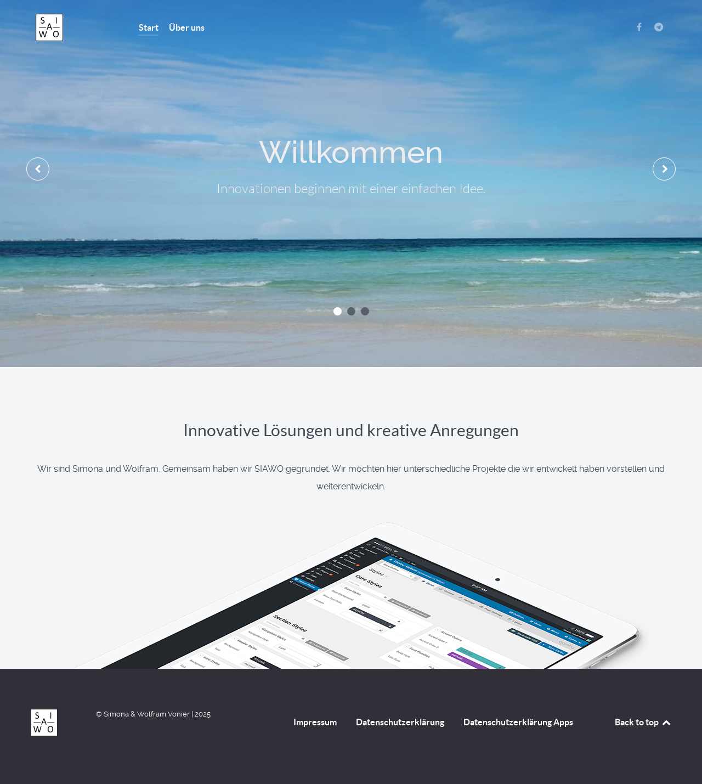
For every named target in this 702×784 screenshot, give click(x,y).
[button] (337, 311)
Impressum (315, 722)
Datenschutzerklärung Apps (518, 722)
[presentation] (37, 169)
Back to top (643, 722)
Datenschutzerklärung (400, 722)
